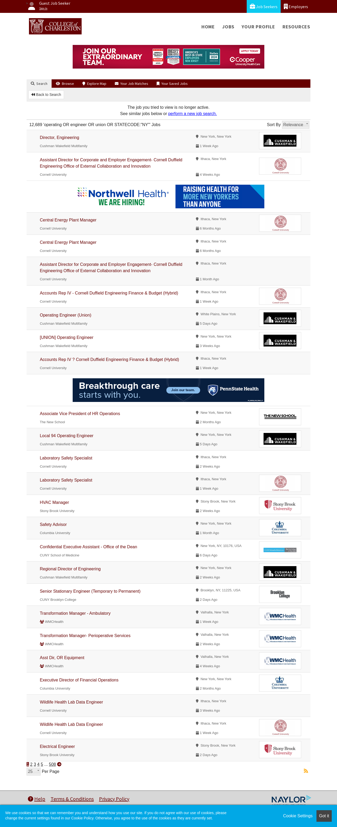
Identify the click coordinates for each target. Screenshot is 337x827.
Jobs (228, 27)
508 (52, 764)
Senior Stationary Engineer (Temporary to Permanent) (90, 591)
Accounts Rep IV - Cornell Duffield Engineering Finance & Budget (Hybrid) (109, 293)
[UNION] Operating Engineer (66, 337)
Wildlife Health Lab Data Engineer (71, 702)
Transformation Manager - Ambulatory (75, 613)
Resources (296, 27)
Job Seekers (263, 6)
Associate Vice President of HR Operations (80, 413)
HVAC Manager (54, 502)
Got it (324, 816)
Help (36, 798)
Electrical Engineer (57, 746)
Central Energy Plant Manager (68, 220)
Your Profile (258, 27)
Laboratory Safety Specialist (66, 458)
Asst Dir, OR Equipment (62, 657)
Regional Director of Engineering (70, 569)
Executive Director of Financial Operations (79, 680)
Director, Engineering (59, 137)
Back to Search (46, 94)
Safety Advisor (53, 524)
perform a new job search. (192, 113)
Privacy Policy (114, 798)
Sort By (274, 124)
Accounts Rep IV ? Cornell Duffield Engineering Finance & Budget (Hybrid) (109, 359)
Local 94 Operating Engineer (66, 435)
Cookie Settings (298, 816)
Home (208, 27)
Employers (296, 6)
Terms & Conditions (72, 798)
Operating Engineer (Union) (65, 315)
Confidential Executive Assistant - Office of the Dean (88, 547)
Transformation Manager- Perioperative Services (85, 635)
